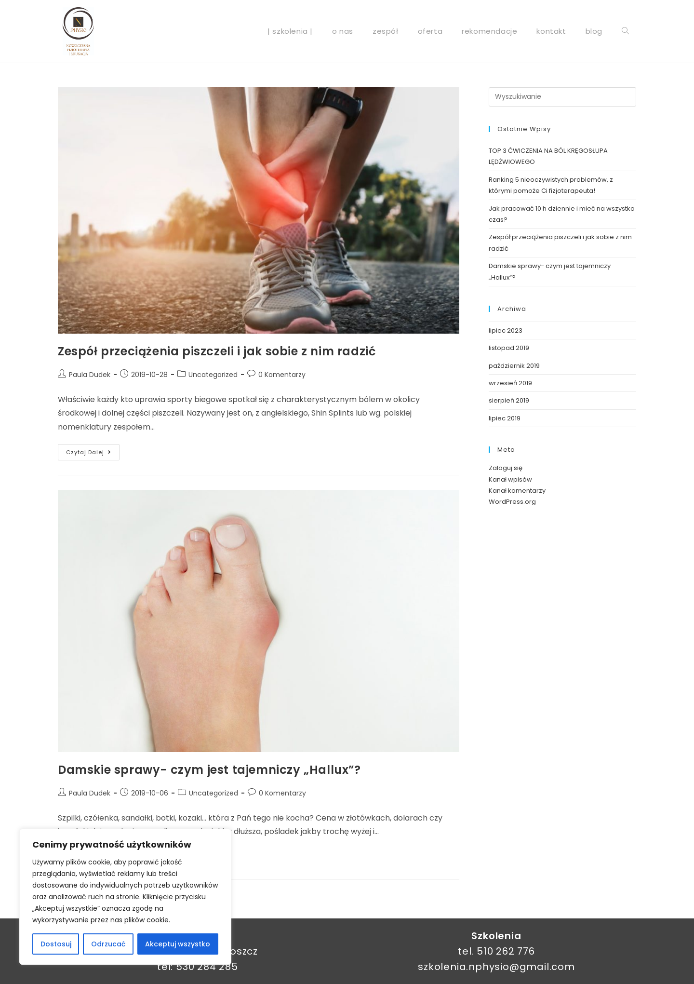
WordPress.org (512, 501)
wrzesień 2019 (510, 383)
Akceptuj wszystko (177, 944)
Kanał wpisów (510, 479)
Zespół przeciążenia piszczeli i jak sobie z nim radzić (216, 351)
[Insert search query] (562, 97)
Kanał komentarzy (517, 490)
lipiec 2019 (504, 418)
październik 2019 (514, 365)
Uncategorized (213, 374)
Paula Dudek (89, 374)
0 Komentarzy (282, 374)
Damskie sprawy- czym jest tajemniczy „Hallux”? (209, 770)
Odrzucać (108, 944)
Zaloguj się (505, 467)
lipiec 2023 (505, 330)
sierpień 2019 (509, 400)
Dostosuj (55, 944)
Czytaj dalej (93, 450)
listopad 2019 (509, 347)
